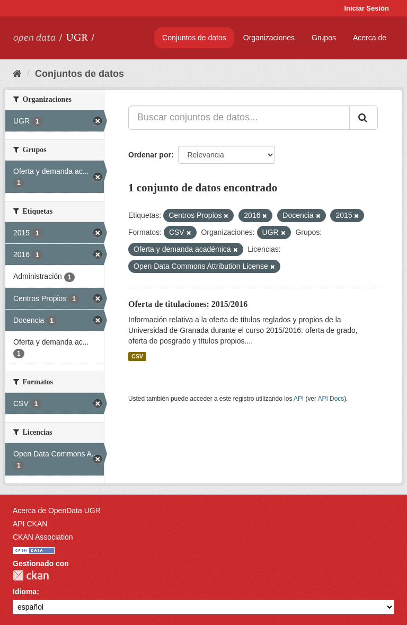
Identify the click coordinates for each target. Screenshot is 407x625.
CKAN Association (43, 537)
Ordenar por (149, 155)
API (299, 398)
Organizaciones (269, 37)
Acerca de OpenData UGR (57, 510)
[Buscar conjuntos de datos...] (239, 117)
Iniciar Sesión (366, 8)
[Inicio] (17, 73)
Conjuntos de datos (194, 37)
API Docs (331, 398)
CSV (137, 356)
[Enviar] (363, 117)
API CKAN (30, 524)
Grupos (324, 37)
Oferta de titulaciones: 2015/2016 (187, 304)
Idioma (25, 591)
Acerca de (369, 37)
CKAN (31, 575)
